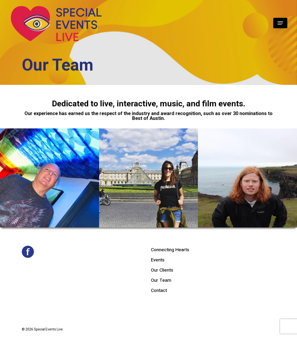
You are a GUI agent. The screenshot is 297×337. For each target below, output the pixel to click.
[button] (280, 23)
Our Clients (162, 270)
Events (157, 260)
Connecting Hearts (170, 249)
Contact (159, 290)
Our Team (161, 280)
